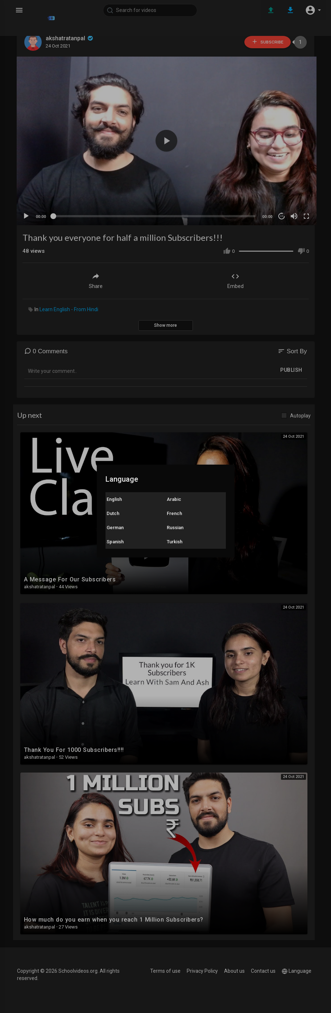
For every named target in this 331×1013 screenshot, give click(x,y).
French (174, 513)
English (114, 499)
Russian (175, 527)
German (115, 527)
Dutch (113, 513)
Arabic (174, 499)
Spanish (115, 541)
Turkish (174, 541)
